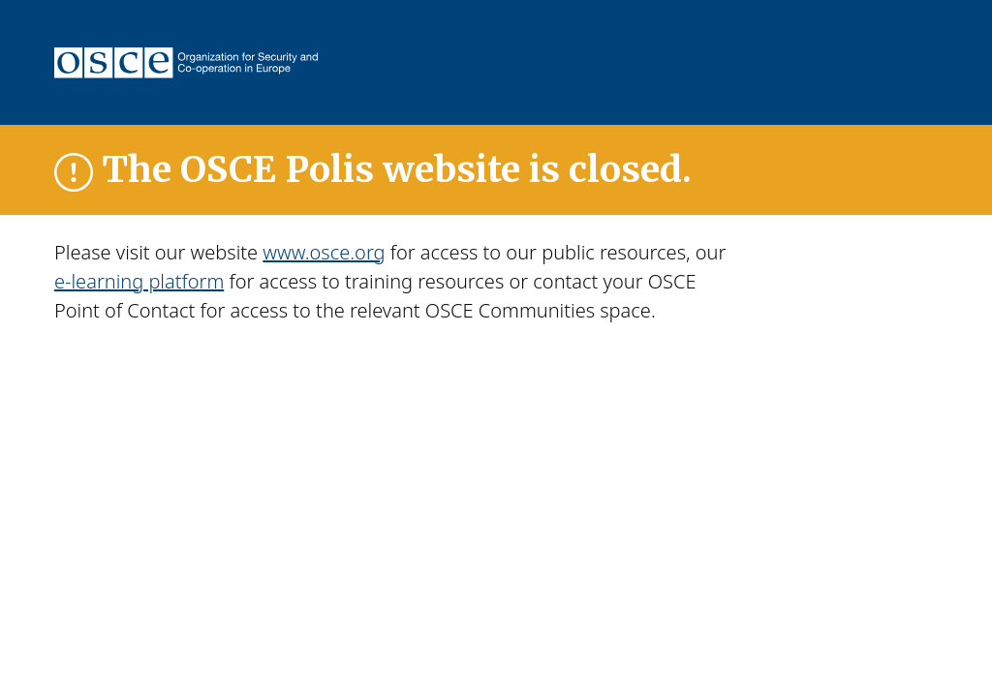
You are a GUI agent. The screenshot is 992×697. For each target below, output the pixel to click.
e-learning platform (139, 281)
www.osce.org (324, 252)
